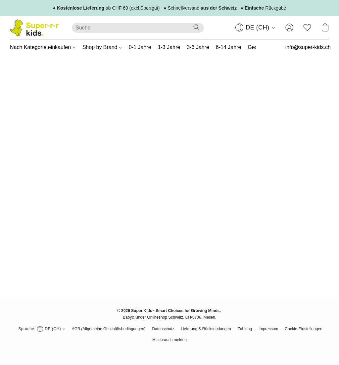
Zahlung (245, 329)
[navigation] (255, 27)
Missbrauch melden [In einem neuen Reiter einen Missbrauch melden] (169, 340)
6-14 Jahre (228, 47)
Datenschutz (163, 329)
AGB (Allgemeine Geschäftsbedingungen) (109, 329)
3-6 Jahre (198, 47)
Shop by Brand (102, 47)
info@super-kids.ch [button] (308, 47)
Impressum (268, 329)
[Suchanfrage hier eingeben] (138, 28)
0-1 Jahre (140, 47)
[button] (34, 27)
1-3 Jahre (169, 47)
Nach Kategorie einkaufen (42, 47)
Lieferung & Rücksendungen (206, 329)
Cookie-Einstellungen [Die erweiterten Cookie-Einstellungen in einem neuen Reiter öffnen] (303, 329)
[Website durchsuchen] (196, 27)
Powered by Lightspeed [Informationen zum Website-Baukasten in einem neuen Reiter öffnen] (169, 350)
